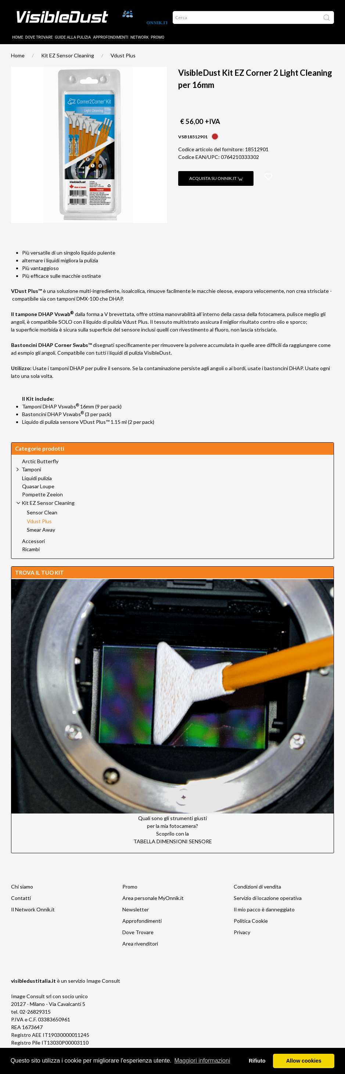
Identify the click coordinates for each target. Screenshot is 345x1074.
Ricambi (31, 555)
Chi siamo (22, 892)
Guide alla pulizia (73, 42)
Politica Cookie (251, 926)
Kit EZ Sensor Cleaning (67, 61)
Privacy (242, 938)
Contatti (21, 903)
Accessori (33, 547)
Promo (158, 42)
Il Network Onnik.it (33, 915)
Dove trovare (39, 42)
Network (139, 42)
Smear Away (41, 535)
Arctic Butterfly (40, 467)
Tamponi (31, 475)
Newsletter (135, 915)
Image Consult (103, 986)
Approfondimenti (110, 42)
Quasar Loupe (38, 492)
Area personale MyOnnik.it (153, 903)
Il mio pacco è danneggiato (264, 915)
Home (17, 42)
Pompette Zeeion (42, 500)
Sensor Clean (42, 518)
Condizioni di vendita (257, 892)
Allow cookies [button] (303, 1061)
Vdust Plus (123, 61)
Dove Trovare (138, 938)
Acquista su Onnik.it (215, 184)
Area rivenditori (140, 949)
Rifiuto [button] (257, 1061)
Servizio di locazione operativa (268, 903)
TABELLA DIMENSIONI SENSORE (172, 847)
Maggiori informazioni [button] (202, 1060)
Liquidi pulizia (37, 484)
